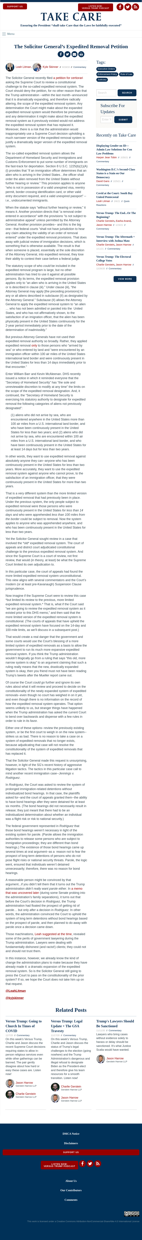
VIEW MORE (125, 279)
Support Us (71, 1152)
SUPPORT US (15, 6)
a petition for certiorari (68, 78)
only (34, 345)
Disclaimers (71, 1143)
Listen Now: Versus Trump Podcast (95, 7)
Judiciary (102, 79)
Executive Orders (106, 69)
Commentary (79, 67)
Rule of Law (126, 74)
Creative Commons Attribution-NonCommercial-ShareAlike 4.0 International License (98, 1221)
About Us (70, 1180)
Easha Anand (123, 221)
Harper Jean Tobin (106, 157)
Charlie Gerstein (105, 221)
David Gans (102, 181)
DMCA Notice (71, 1133)
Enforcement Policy (107, 74)
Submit (123, 120)
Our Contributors (71, 1190)
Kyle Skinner (50, 66)
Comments (71, 1199)
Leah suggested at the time (53, 934)
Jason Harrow (104, 224)
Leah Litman (23, 66)
